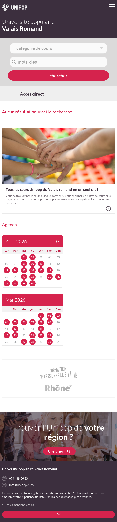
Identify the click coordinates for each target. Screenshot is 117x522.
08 (24, 264)
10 (41, 264)
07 (32, 322)
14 (15, 270)
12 (15, 329)
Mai (15, 300)
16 (32, 270)
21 (32, 335)
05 (15, 322)
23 (32, 277)
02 (32, 257)
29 (24, 283)
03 (58, 315)
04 (6, 322)
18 (49, 270)
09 (32, 264)
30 (32, 283)
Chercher (55, 451)
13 (6, 270)
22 (24, 277)
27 (6, 283)
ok (58, 514)
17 (41, 270)
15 (24, 270)
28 (15, 283)
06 (24, 322)
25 (49, 277)
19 (15, 335)
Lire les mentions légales (19, 505)
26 (58, 277)
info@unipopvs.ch (21, 485)
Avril (16, 241)
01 (24, 257)
